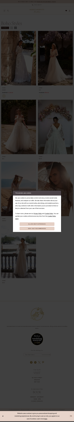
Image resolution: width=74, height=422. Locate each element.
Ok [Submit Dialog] (71, 417)
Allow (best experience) (37, 224)
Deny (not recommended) (37, 228)
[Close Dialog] (3, 417)
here (45, 419)
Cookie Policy (49, 213)
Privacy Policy (38, 213)
